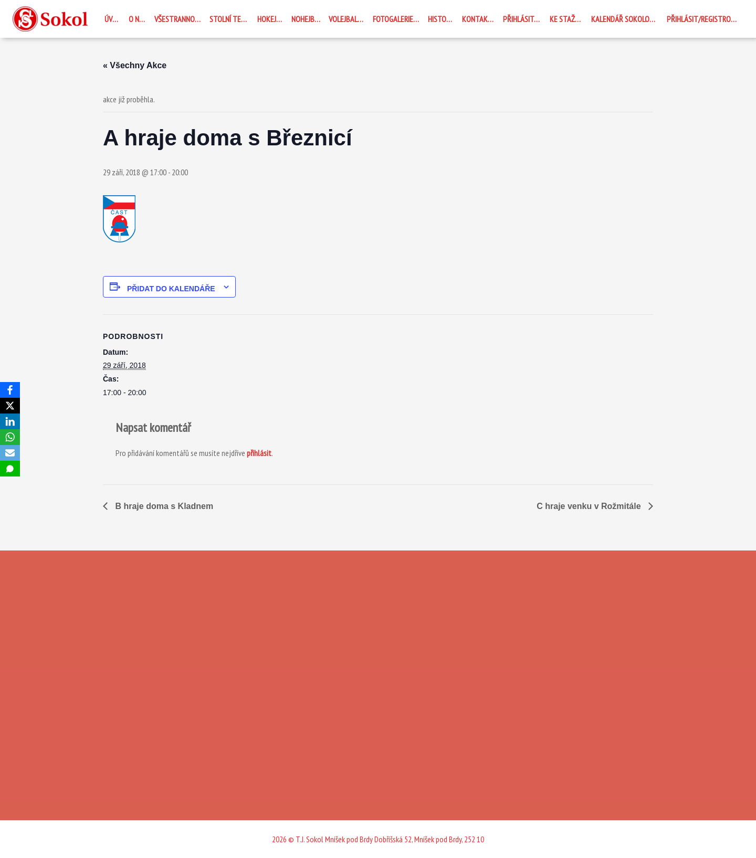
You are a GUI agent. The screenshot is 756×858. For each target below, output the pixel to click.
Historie (441, 19)
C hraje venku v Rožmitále (590, 506)
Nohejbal (306, 19)
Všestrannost (178, 19)
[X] (10, 406)
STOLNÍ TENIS (229, 19)
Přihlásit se (523, 19)
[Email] (10, 453)
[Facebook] (10, 390)
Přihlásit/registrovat (704, 19)
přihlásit (259, 453)
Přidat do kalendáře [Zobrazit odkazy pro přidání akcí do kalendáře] (171, 288)
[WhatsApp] (10, 437)
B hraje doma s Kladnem (163, 506)
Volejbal (343, 19)
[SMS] (10, 468)
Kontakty (479, 19)
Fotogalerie (393, 19)
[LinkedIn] (10, 421)
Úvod (112, 19)
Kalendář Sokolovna (626, 19)
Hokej (266, 19)
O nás (138, 19)
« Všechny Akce (134, 65)
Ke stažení (567, 19)
